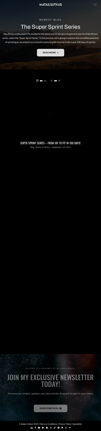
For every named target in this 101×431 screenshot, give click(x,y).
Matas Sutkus (27, 424)
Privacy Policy (65, 424)
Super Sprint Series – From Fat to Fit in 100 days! (50, 164)
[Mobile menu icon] (94, 4)
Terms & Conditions (48, 424)
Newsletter (77, 424)
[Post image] (50, 135)
